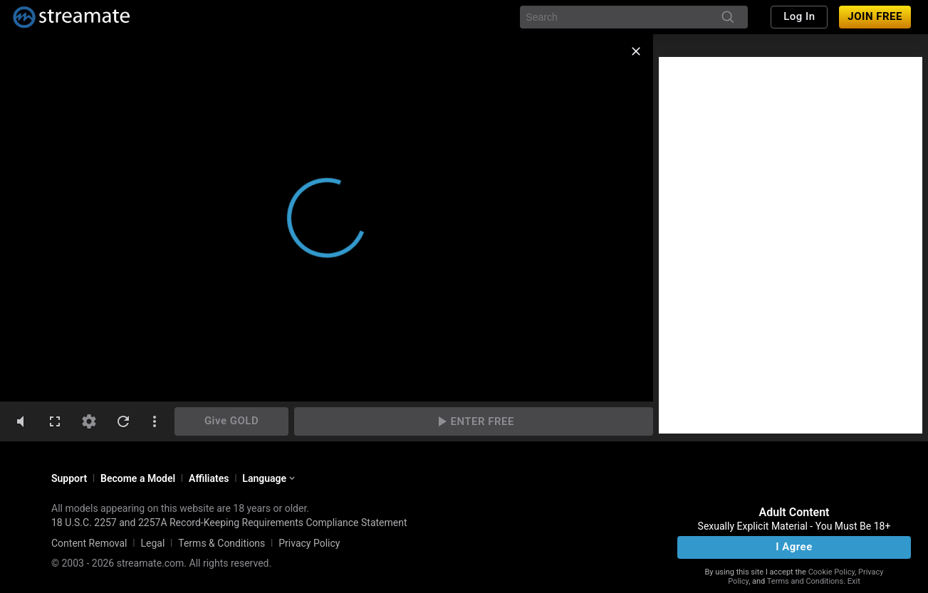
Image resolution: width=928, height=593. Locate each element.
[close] (636, 51)
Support (69, 478)
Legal (152, 543)
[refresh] (123, 421)
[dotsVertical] (154, 421)
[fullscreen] (55, 421)
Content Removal (89, 543)
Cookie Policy (831, 572)
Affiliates (209, 478)
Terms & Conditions (221, 543)
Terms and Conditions (805, 581)
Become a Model (137, 478)
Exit (854, 581)
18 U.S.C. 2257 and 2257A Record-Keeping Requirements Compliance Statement (229, 522)
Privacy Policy (309, 543)
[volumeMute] (21, 421)
